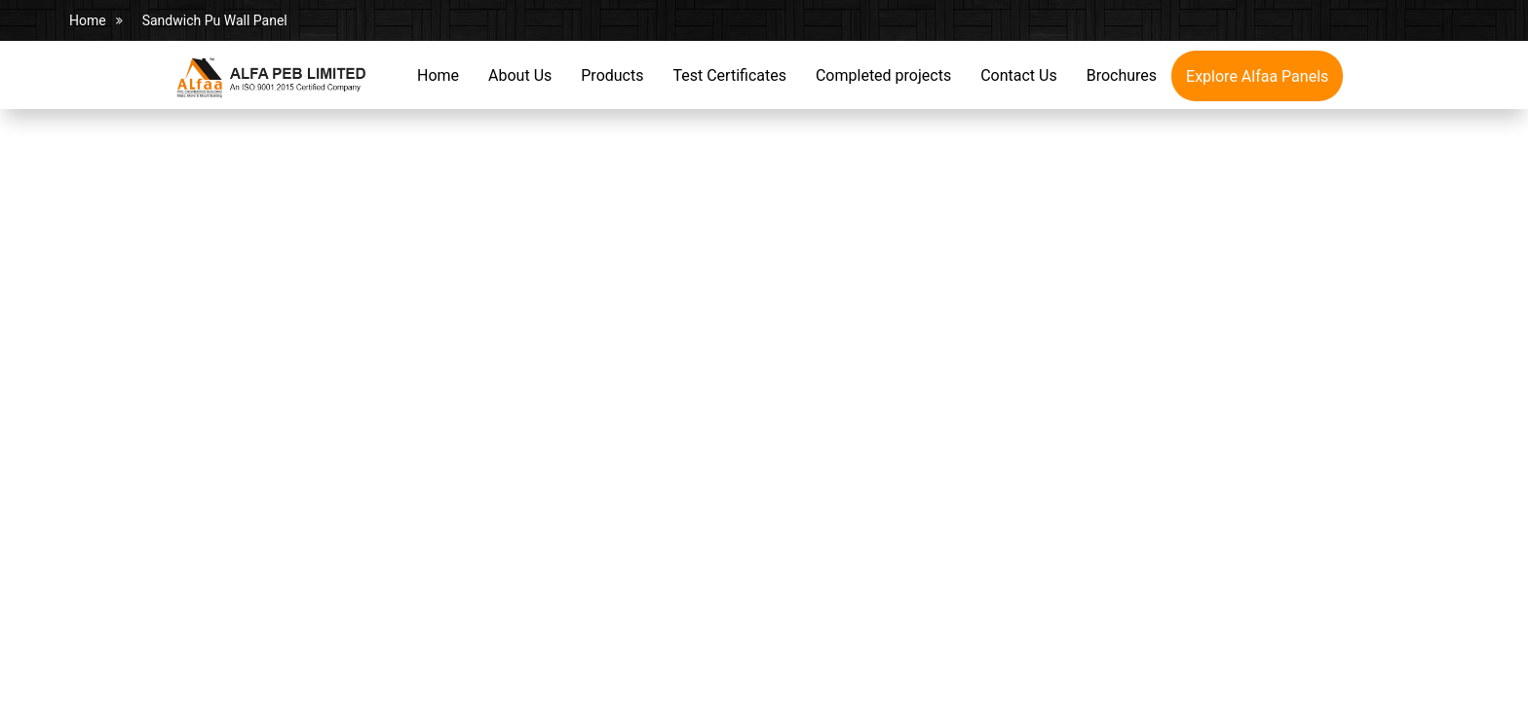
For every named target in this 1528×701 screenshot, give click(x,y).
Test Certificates (728, 75)
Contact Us (1018, 75)
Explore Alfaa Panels (1257, 76)
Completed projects (883, 75)
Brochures (1122, 75)
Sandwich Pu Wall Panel (214, 20)
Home (87, 20)
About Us (520, 75)
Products (612, 75)
